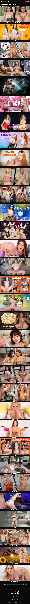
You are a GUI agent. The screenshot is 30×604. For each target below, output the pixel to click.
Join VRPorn (27, 1)
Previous (5, 584)
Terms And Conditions (15, 599)
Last (26, 584)
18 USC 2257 (15, 596)
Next (23, 584)
